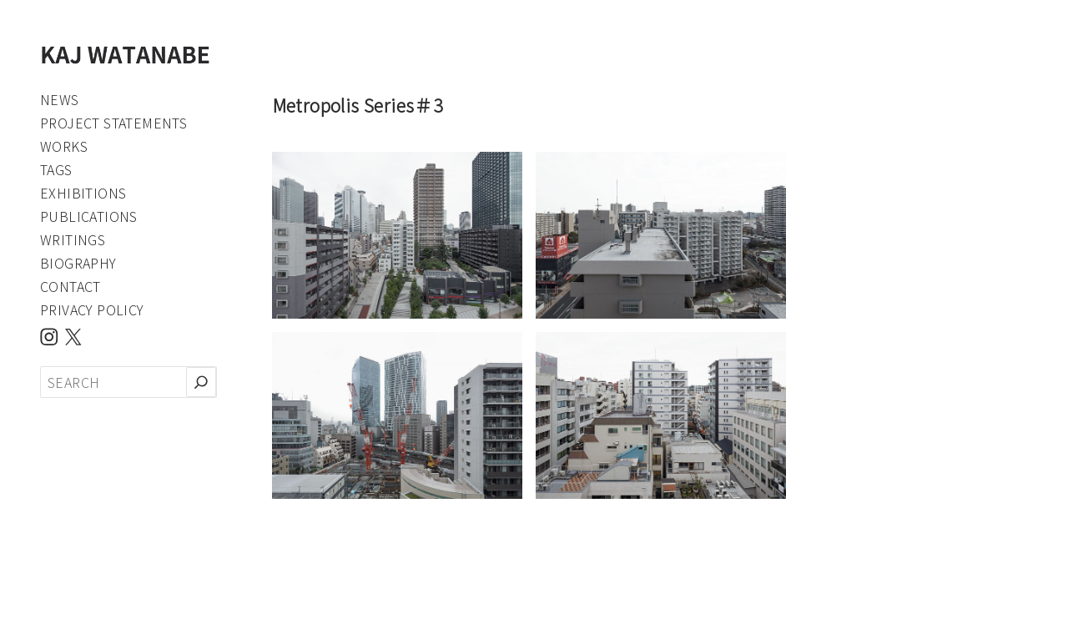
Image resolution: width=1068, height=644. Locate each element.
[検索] (201, 382)
